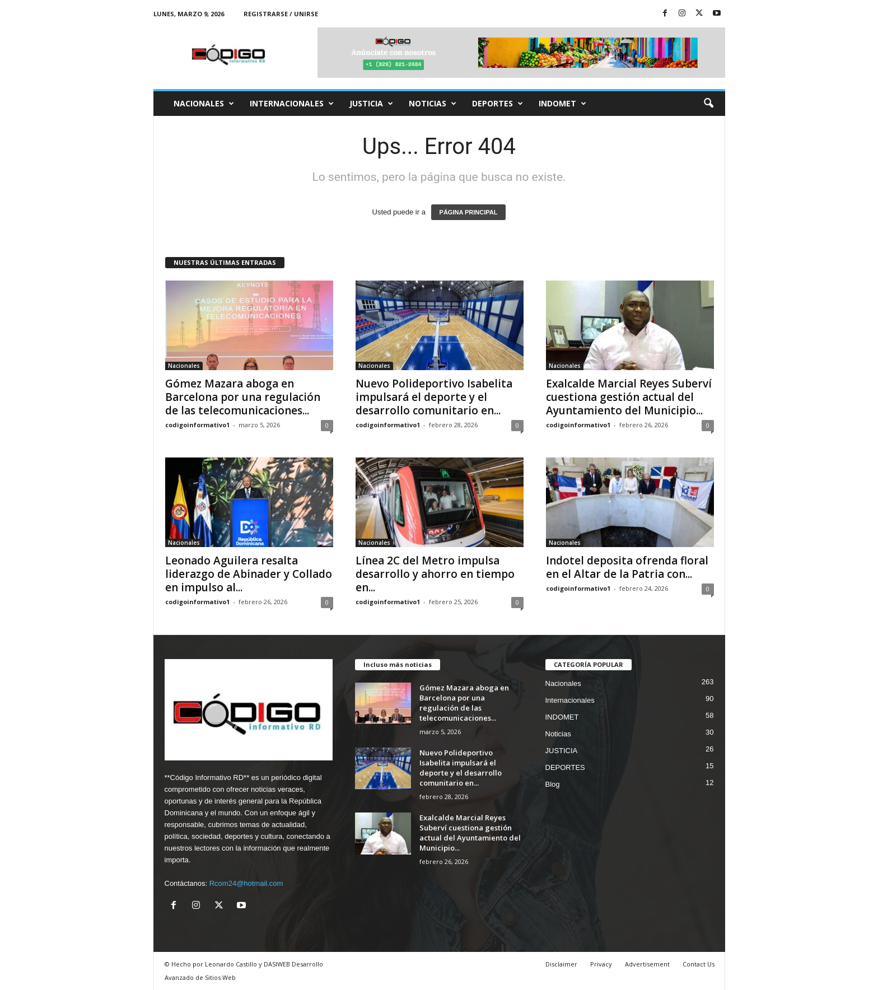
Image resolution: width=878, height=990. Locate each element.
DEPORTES (497, 103)
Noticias (432, 103)
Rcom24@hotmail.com (246, 883)
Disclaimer (561, 964)
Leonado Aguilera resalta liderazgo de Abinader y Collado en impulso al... (248, 574)
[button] (708, 103)
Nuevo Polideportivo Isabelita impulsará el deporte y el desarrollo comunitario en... (434, 397)
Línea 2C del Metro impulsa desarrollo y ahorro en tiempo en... (435, 574)
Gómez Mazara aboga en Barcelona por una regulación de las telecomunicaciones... (242, 397)
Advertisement (647, 964)
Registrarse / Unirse (281, 14)
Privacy (601, 964)
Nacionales (204, 103)
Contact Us (698, 964)
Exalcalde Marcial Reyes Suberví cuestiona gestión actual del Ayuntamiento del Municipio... (629, 397)
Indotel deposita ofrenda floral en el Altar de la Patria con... (627, 567)
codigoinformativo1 (197, 425)
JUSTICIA (371, 103)
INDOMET (562, 103)
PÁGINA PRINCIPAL (469, 212)
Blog (552, 784)
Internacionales (292, 103)
